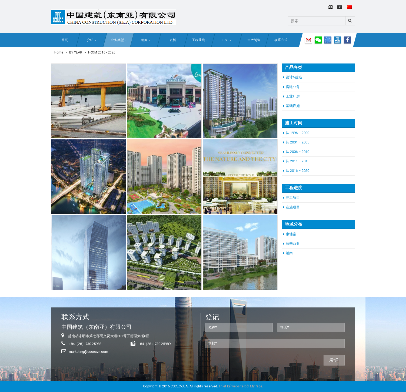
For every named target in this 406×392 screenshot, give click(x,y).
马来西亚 (293, 244)
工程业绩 (198, 40)
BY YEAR (75, 52)
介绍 (90, 40)
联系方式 (280, 40)
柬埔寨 (291, 234)
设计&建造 (294, 77)
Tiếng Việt (339, 7)
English (330, 7)
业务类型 (117, 40)
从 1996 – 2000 (297, 133)
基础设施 (293, 106)
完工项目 (293, 198)
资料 (172, 40)
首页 (64, 40)
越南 (289, 253)
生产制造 (253, 40)
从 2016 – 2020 (297, 171)
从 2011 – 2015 (297, 161)
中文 (349, 7)
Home (58, 52)
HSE (225, 40)
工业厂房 (293, 96)
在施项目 (293, 207)
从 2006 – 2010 (297, 152)
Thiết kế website (231, 386)
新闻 (144, 40)
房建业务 (293, 87)
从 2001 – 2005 (297, 142)
